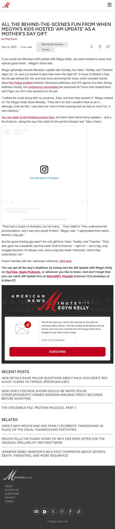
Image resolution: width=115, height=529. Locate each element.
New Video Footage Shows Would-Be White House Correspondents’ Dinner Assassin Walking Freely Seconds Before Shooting (52, 394)
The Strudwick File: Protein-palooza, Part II (39, 408)
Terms (9, 501)
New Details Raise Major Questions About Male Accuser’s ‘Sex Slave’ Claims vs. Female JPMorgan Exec (54, 380)
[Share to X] (91, 47)
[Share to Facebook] (100, 47)
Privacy (10, 497)
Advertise (12, 490)
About (9, 486)
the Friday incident (21, 82)
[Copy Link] (108, 47)
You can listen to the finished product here (28, 117)
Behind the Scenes (52, 44)
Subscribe (12, 494)
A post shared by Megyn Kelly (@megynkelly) (44, 219)
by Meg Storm (10, 38)
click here (66, 261)
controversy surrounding (43, 87)
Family (45, 49)
